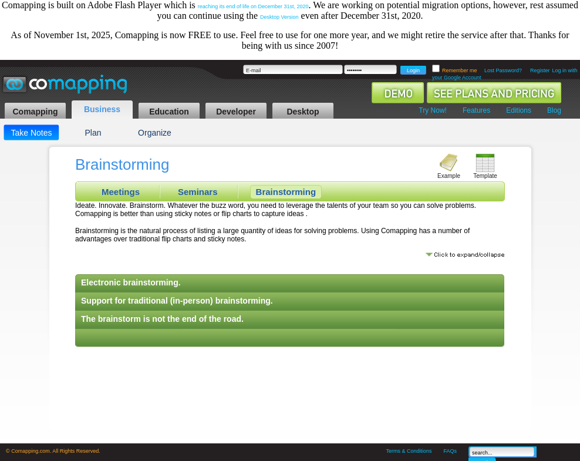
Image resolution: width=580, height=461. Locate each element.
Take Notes (31, 132)
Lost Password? (503, 70)
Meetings (121, 192)
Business (102, 109)
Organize (154, 132)
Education (169, 111)
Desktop (302, 111)
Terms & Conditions (408, 451)
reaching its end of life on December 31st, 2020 (253, 6)
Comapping (35, 111)
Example (448, 176)
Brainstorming (286, 192)
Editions (518, 110)
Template (485, 176)
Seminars (198, 192)
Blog (554, 110)
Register (540, 70)
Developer (236, 111)
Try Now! (433, 110)
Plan (93, 132)
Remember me (460, 70)
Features (476, 110)
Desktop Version (279, 17)
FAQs (450, 451)
